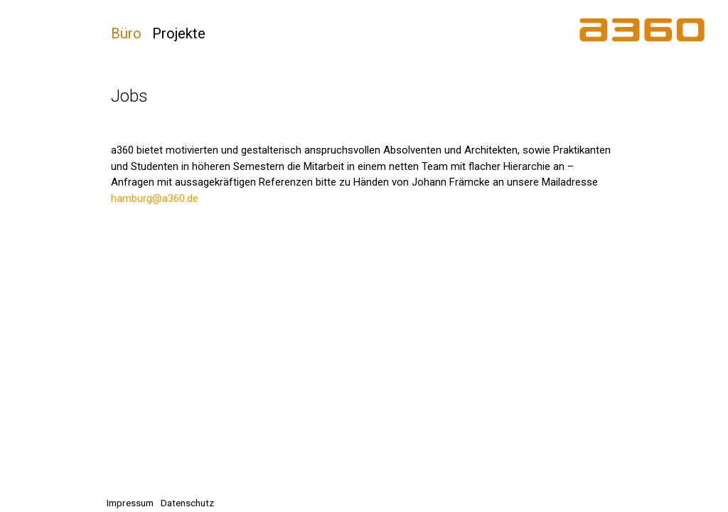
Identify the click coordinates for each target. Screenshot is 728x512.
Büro (126, 33)
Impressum (130, 502)
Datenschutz (187, 502)
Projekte (178, 33)
